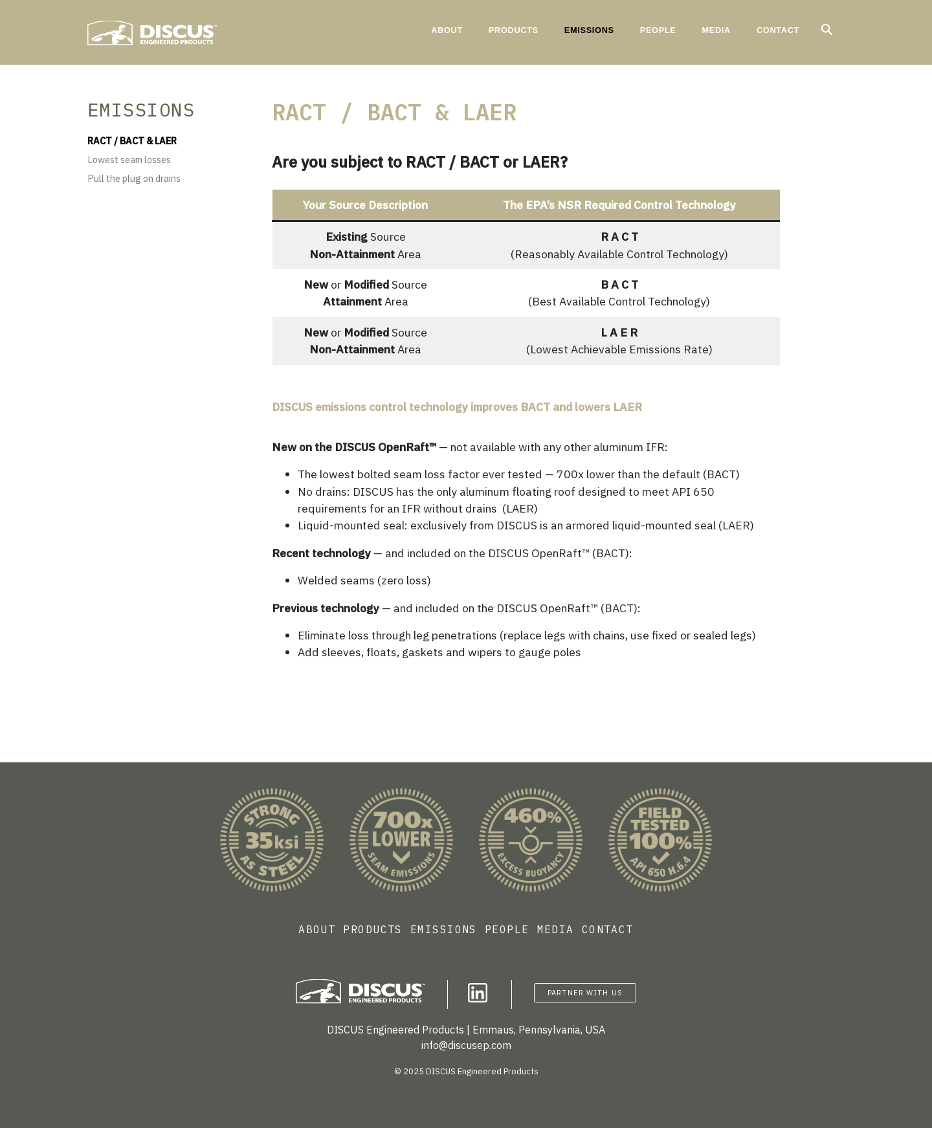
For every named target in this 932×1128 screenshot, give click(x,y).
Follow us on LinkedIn (477, 992)
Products (513, 30)
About (447, 30)
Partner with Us (585, 992)
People (658, 30)
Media (716, 30)
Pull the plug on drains (134, 178)
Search (832, 29)
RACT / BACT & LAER (132, 141)
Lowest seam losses (129, 159)
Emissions (589, 30)
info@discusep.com (466, 1045)
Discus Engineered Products (184, 33)
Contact (778, 30)
